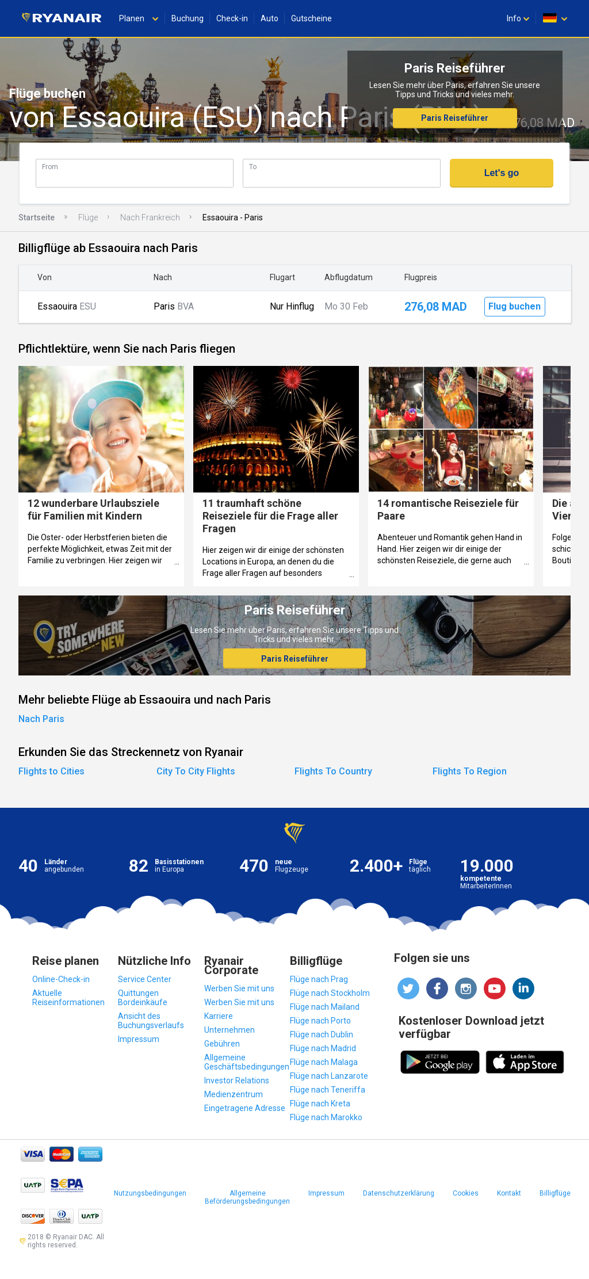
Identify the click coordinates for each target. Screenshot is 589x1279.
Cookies (466, 1193)
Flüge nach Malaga (324, 1062)
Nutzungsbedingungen (150, 1193)
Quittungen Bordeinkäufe (142, 997)
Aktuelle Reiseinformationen (68, 997)
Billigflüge (555, 1193)
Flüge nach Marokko (326, 1117)
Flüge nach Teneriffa (327, 1089)
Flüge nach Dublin (321, 1034)
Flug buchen (514, 306)
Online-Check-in (61, 979)
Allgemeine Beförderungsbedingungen (247, 1197)
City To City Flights (195, 771)
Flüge (88, 217)
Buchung (187, 18)
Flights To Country (333, 771)
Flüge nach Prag (319, 979)
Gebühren (222, 1043)
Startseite (36, 217)
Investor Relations (236, 1080)
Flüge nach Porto (320, 1020)
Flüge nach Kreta (320, 1103)
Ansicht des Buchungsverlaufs (151, 1020)
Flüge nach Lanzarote (329, 1076)
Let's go (501, 173)
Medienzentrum (233, 1094)
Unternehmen (229, 1029)
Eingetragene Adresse (244, 1108)
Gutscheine (311, 18)
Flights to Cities (51, 771)
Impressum (138, 1039)
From (50, 166)
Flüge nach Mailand (324, 1006)
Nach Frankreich (150, 217)
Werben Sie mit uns (239, 988)
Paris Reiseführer (454, 118)
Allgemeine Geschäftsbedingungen (246, 1062)
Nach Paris (41, 718)
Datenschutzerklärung (398, 1193)
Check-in (232, 18)
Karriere (218, 1016)
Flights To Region (470, 771)
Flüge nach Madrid (323, 1048)
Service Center (144, 979)
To (253, 166)
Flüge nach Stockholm (330, 993)
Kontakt (509, 1193)
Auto (269, 18)
